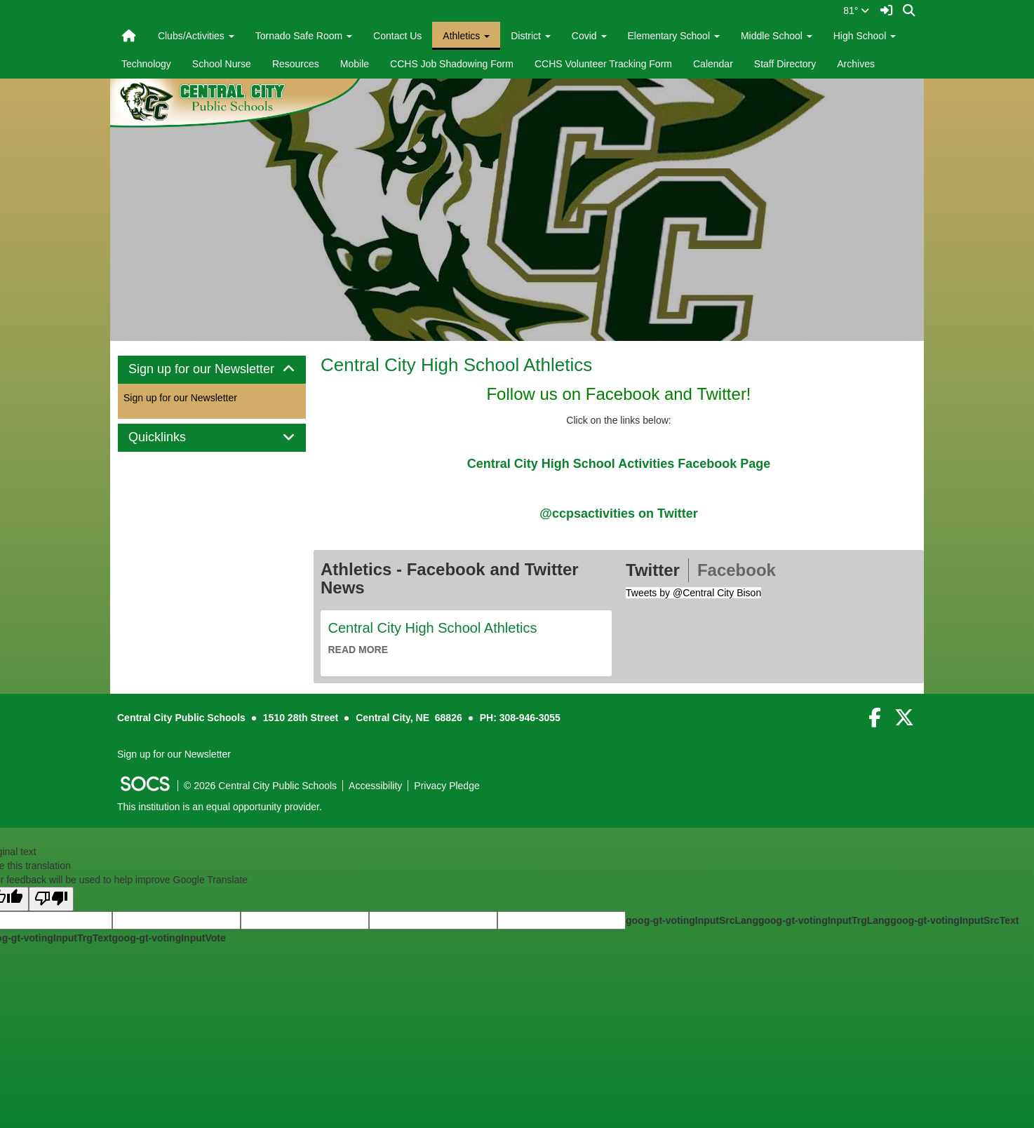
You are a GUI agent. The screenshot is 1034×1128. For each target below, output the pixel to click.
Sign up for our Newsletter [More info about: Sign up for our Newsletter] (180, 397)
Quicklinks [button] (172, 437)
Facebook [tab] (736, 569)
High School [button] (864, 35)
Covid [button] (589, 35)
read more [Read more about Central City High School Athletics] (358, 649)
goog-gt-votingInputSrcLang (692, 920)
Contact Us (397, 35)
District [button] (531, 35)
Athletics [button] (466, 35)
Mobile (354, 63)
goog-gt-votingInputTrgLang (824, 920)
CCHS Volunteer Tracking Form (603, 63)
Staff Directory (785, 63)
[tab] (212, 370)
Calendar (713, 63)
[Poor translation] (51, 899)
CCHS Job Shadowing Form (451, 63)
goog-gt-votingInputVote (168, 938)
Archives (856, 63)
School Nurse (221, 63)
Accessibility (375, 785)
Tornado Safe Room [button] (303, 35)
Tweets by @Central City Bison (693, 592)
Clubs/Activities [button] (196, 35)
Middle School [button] (776, 35)
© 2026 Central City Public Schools (260, 785)
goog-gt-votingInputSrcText (954, 920)
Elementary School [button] (674, 35)
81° (856, 10)
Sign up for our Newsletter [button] (211, 369)
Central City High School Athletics (456, 364)
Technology (146, 63)
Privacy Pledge (446, 785)
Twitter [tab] (653, 569)
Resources (295, 63)
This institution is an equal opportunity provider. (219, 806)
